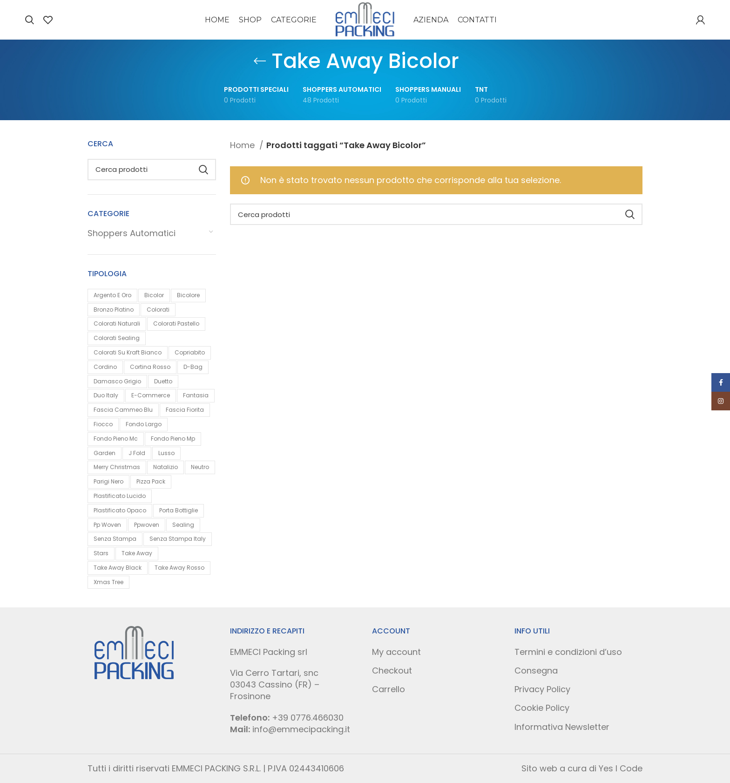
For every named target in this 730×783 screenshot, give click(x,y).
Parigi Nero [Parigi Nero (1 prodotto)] (108, 481)
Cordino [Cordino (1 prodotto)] (105, 367)
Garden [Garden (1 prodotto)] (104, 453)
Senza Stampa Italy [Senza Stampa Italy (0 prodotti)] (177, 539)
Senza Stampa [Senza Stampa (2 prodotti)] (115, 539)
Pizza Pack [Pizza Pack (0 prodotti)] (150, 481)
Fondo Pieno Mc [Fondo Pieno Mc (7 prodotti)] (116, 439)
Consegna (536, 670)
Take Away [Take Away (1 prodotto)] (137, 553)
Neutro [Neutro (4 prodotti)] (200, 467)
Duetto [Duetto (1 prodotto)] (163, 381)
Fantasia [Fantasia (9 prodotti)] (196, 395)
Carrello (388, 689)
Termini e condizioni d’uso (568, 652)
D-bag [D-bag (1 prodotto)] (193, 367)
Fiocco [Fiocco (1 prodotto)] (103, 424)
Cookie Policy (541, 708)
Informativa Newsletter (561, 727)
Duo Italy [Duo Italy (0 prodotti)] (106, 395)
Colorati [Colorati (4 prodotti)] (158, 309)
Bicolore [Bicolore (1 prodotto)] (188, 295)
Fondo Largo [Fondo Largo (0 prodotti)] (144, 424)
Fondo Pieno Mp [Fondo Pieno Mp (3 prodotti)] (173, 439)
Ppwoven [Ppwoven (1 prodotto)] (146, 525)
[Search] (29, 20)
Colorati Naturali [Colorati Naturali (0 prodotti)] (117, 323)
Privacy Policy (542, 689)
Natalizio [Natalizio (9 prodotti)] (165, 467)
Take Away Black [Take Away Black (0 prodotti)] (118, 568)
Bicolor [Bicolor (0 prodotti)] (154, 295)
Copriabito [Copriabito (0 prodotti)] (190, 352)
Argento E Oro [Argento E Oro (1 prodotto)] (112, 295)
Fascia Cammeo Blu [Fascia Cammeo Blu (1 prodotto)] (123, 410)
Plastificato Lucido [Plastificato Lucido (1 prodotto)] (120, 496)
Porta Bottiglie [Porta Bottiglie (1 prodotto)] (178, 510)
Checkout (392, 670)
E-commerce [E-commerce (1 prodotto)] (150, 395)
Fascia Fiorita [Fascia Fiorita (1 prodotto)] (185, 410)
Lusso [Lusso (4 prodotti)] (166, 453)
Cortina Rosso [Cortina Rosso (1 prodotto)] (150, 367)
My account (396, 652)
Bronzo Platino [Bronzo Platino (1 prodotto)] (114, 309)
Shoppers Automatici (132, 233)
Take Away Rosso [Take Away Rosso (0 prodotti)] (179, 568)
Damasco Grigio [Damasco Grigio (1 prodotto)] (117, 381)
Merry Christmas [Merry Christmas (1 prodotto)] (117, 467)
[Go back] (259, 61)
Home (243, 145)
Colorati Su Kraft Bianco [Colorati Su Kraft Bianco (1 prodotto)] (128, 352)
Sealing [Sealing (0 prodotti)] (183, 525)
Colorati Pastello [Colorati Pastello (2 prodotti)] (176, 323)
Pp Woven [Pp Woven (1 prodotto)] (107, 525)
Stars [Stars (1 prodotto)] (101, 553)
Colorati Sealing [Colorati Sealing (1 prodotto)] (117, 338)
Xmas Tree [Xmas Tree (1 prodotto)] (108, 582)
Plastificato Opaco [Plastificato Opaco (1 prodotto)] (120, 510)
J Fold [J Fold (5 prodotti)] (136, 453)
